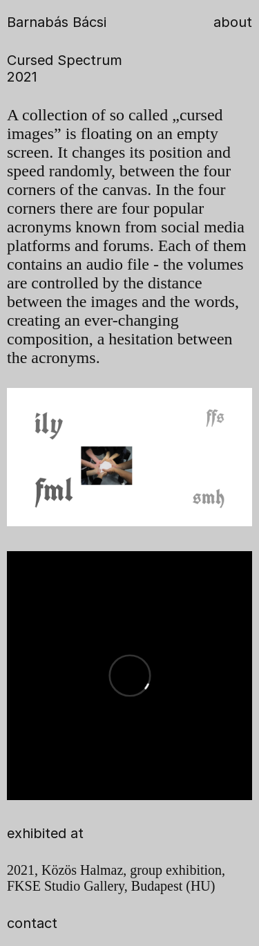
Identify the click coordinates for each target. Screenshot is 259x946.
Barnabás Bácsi (56, 22)
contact (32, 923)
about (232, 22)
